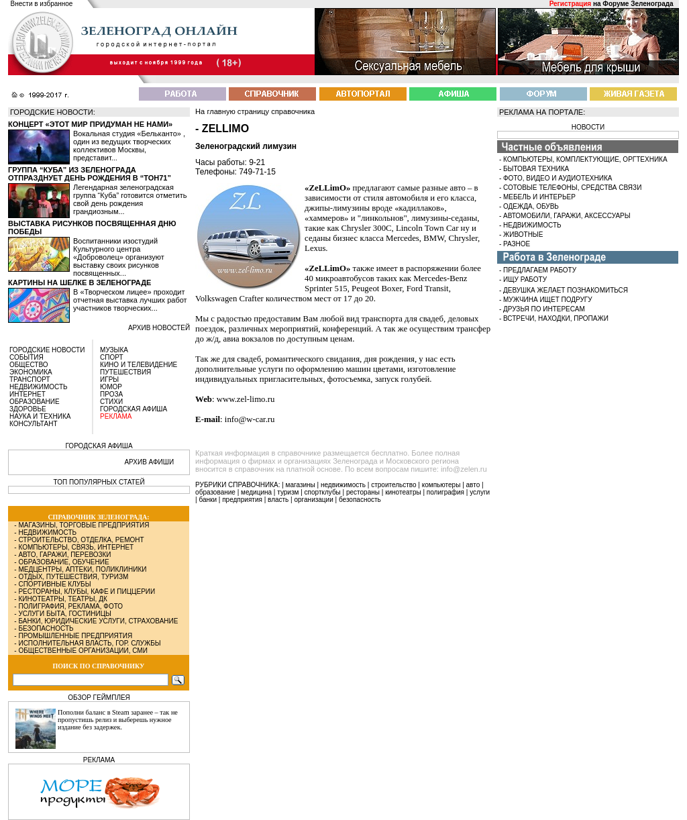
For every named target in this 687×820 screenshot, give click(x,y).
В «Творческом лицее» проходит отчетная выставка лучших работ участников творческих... (130, 300)
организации (314, 499)
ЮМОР (111, 387)
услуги (480, 492)
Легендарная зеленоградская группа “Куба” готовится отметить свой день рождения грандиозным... (130, 199)
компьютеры (441, 485)
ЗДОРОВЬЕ (27, 409)
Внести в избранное (42, 3)
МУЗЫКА (114, 350)
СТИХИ (111, 401)
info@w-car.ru (250, 419)
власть (278, 499)
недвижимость (343, 485)
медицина (256, 492)
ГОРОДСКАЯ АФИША (133, 409)
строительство (393, 485)
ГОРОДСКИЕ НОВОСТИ (47, 350)
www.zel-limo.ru (246, 399)
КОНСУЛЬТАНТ (33, 423)
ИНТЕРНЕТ (27, 394)
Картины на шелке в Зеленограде (79, 282)
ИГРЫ (109, 379)
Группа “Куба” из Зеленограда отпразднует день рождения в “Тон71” (89, 174)
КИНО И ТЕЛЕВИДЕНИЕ (138, 364)
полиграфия (445, 492)
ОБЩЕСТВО (28, 364)
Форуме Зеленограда (637, 3)
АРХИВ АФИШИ (149, 462)
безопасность (360, 499)
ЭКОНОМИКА (30, 372)
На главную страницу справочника (255, 111)
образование (215, 492)
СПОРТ (111, 357)
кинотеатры (403, 492)
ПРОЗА (111, 394)
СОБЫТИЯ (26, 357)
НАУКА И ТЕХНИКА (39, 416)
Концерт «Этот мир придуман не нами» (90, 124)
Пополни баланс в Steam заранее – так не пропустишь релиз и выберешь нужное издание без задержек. (118, 720)
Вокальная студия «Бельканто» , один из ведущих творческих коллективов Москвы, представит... (129, 146)
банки (208, 499)
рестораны (363, 492)
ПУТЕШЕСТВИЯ (125, 372)
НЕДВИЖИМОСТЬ (38, 387)
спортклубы (323, 492)
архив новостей (159, 327)
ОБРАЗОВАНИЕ (34, 401)
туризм (288, 492)
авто (473, 485)
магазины (300, 485)
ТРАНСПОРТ (29, 379)
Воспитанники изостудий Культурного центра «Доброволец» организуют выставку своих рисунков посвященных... (118, 257)
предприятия (242, 499)
